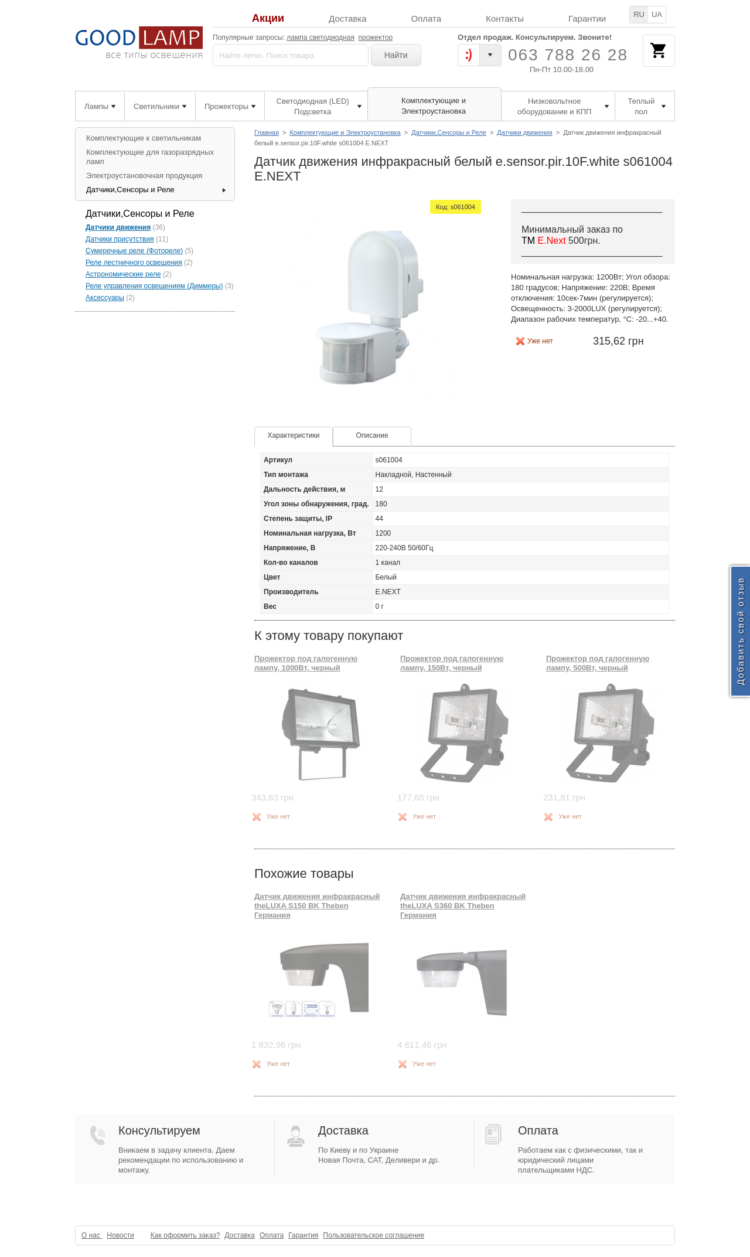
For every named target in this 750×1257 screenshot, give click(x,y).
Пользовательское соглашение (373, 1235)
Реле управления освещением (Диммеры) (154, 286)
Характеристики (294, 435)
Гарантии (587, 18)
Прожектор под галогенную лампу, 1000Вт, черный (305, 663)
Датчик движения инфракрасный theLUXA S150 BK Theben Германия (317, 906)
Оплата (426, 18)
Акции (268, 18)
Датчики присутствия (120, 239)
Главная (266, 132)
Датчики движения (524, 132)
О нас (91, 1235)
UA (657, 14)
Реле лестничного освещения (134, 262)
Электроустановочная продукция (144, 175)
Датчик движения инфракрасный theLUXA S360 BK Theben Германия (463, 906)
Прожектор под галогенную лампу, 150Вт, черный (451, 663)
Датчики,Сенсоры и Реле (448, 132)
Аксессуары (105, 298)
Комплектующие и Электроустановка (344, 132)
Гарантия (303, 1235)
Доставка (347, 18)
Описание (372, 435)
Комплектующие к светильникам (143, 138)
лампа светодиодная (320, 37)
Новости (120, 1235)
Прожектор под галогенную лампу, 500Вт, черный (597, 663)
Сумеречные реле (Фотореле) (134, 251)
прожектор (376, 37)
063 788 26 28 (568, 55)
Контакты (505, 18)
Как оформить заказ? (185, 1235)
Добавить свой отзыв (740, 631)
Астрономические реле (123, 274)
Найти (396, 55)
